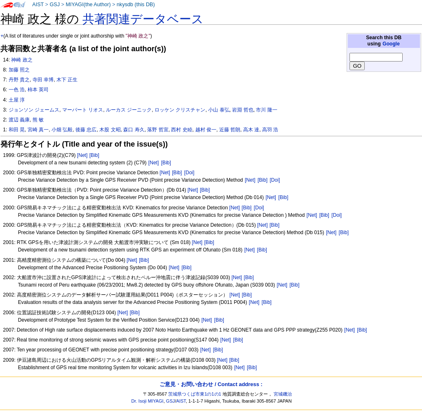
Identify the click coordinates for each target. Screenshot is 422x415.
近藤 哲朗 (229, 130)
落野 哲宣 (157, 130)
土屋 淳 (17, 100)
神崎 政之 (21, 60)
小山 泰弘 (218, 110)
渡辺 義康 (19, 120)
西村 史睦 (181, 130)
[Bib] (94, 155)
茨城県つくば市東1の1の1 (194, 393)
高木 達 (251, 130)
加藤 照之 (19, 70)
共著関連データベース (143, 19)
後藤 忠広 (85, 130)
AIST (38, 4)
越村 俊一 (205, 130)
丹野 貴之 (19, 80)
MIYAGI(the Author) (88, 4)
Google (391, 44)
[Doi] (189, 172)
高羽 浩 (270, 130)
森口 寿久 (133, 130)
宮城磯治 (283, 393)
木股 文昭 (109, 130)
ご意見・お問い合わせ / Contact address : (210, 384)
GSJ (54, 4)
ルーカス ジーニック (129, 110)
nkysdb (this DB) (136, 4)
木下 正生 (66, 80)
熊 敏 (38, 120)
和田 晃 (17, 130)
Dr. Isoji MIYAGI (147, 400)
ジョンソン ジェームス (34, 110)
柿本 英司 (38, 89)
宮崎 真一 (38, 130)
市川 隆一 (266, 110)
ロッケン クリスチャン (180, 110)
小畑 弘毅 (62, 130)
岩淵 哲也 (242, 110)
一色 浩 (17, 89)
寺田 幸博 (43, 80)
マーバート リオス (82, 110)
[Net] (82, 155)
